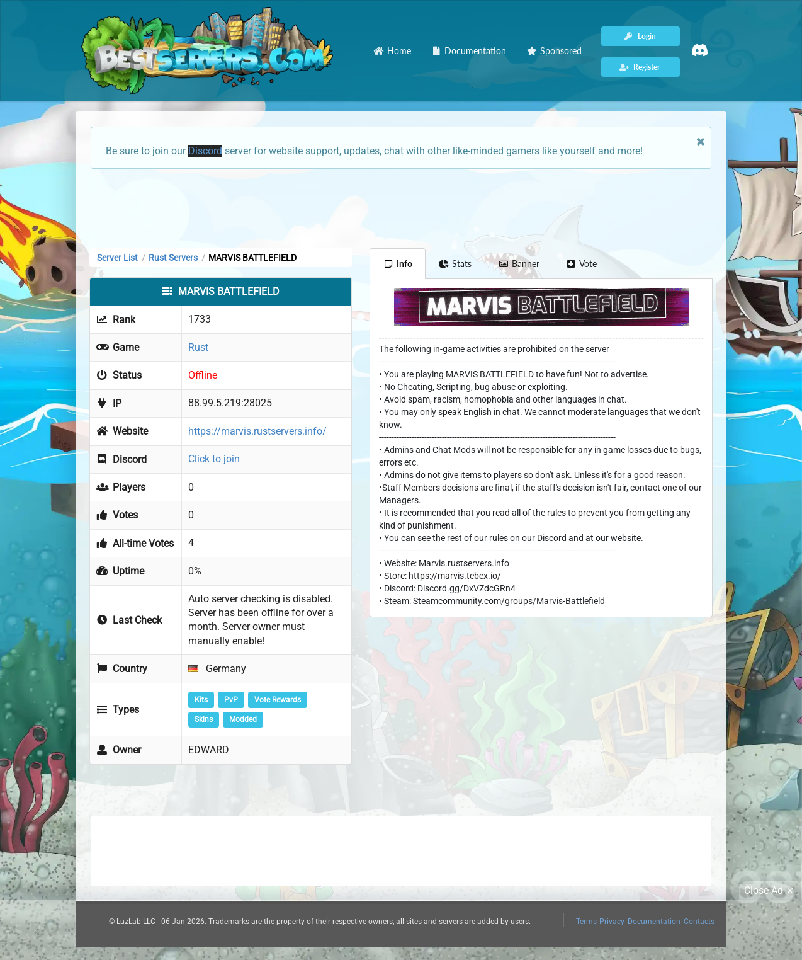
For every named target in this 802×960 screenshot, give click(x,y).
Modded (243, 719)
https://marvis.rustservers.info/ (257, 431)
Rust (198, 347)
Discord (205, 151)
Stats (455, 263)
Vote (581, 263)
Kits (201, 699)
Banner (518, 263)
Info (397, 263)
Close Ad (770, 891)
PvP (231, 699)
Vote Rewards (277, 699)
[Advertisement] (401, 207)
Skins (204, 719)
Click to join (214, 459)
